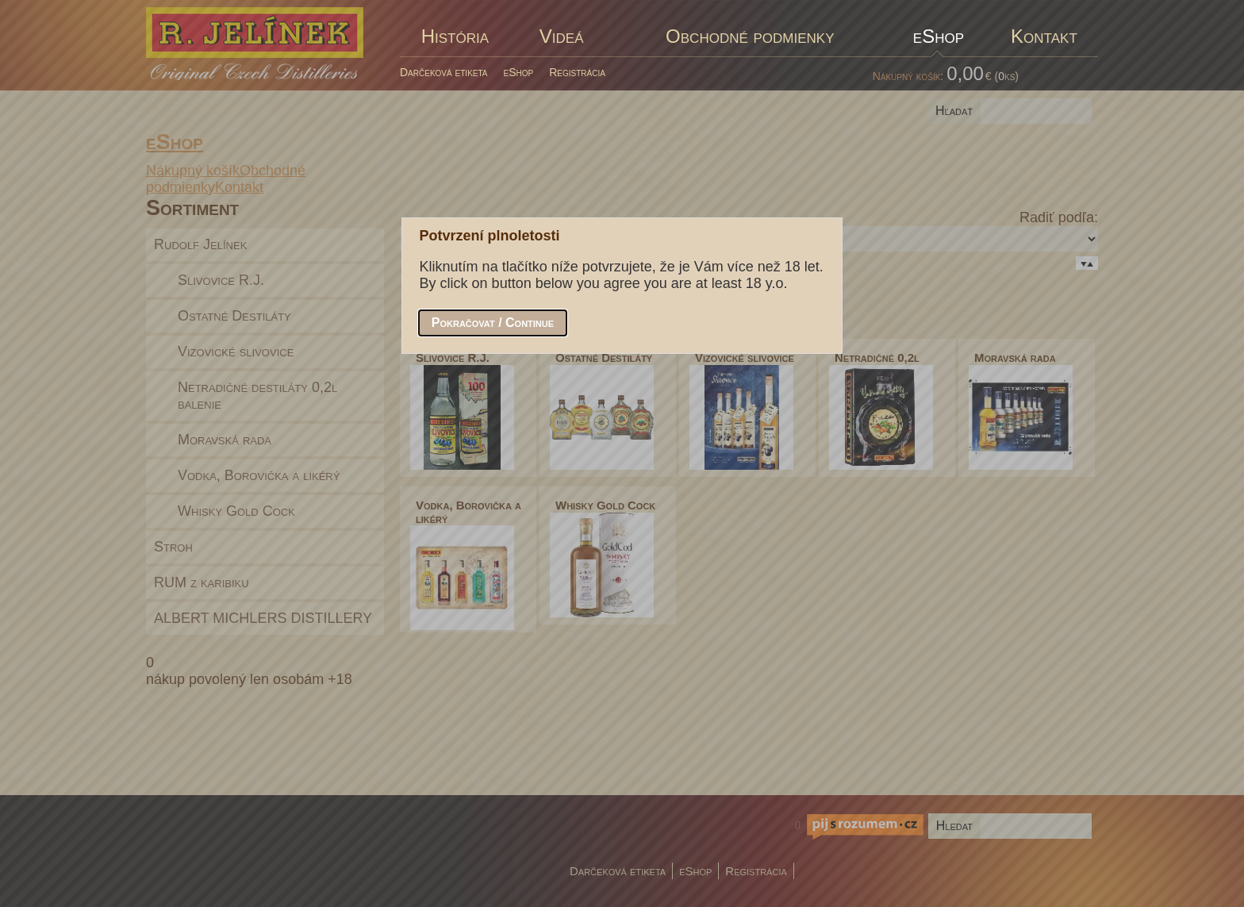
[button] (492, 323)
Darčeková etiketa (444, 72)
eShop (519, 72)
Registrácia (577, 72)
